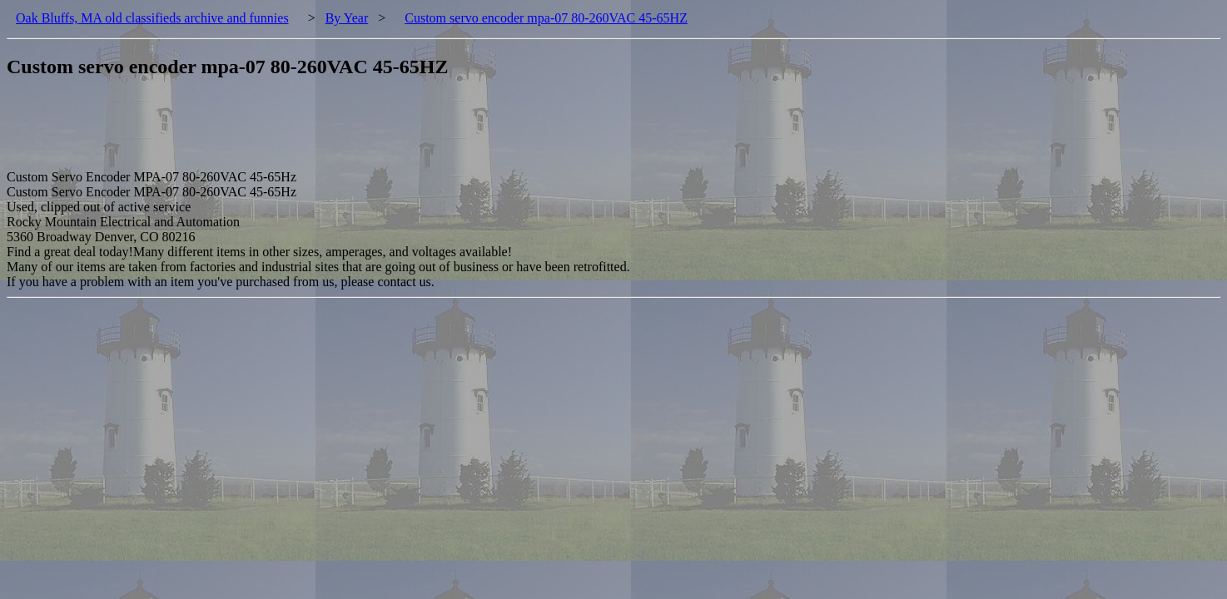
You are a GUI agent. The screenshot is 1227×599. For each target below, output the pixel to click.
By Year (347, 18)
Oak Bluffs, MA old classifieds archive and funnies (152, 18)
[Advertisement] (310, 132)
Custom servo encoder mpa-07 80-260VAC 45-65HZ (546, 18)
